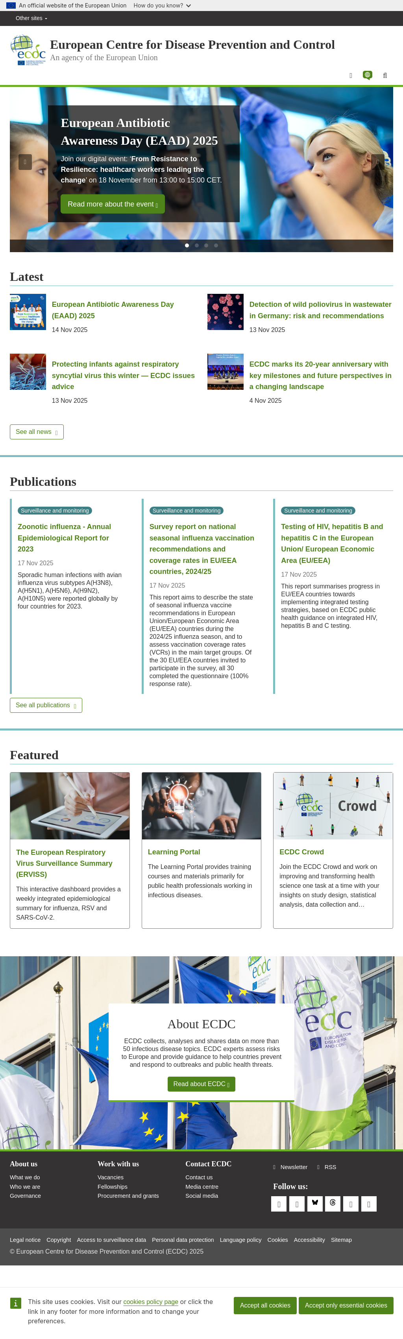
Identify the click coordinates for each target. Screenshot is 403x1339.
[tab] (187, 251)
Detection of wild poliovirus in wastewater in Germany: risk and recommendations (311, 320)
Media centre (203, 1214)
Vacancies (112, 1203)
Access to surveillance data (121, 1259)
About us (25, 1189)
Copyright (63, 1259)
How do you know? (162, 5)
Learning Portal (177, 877)
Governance (27, 1224)
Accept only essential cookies (346, 1305)
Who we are (26, 1214)
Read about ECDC (202, 1109)
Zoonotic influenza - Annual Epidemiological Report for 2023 (69, 552)
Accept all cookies (265, 1305)
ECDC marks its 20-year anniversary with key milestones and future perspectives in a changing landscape (320, 390)
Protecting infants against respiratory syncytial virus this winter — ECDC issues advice (122, 390)
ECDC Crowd (303, 877)
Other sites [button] (31, 18)
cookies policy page (150, 1301)
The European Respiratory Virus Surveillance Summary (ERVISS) (69, 888)
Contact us (200, 1203)
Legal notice (27, 1259)
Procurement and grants (131, 1224)
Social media (203, 1224)
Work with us (120, 1189)
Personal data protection (199, 1259)
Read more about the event (113, 209)
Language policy (262, 1259)
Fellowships (114, 1214)
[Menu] (348, 79)
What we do (26, 1203)
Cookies (302, 1259)
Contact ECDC (210, 1189)
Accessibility (336, 1259)
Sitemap (371, 1259)
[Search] (384, 79)
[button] (365, 79)
